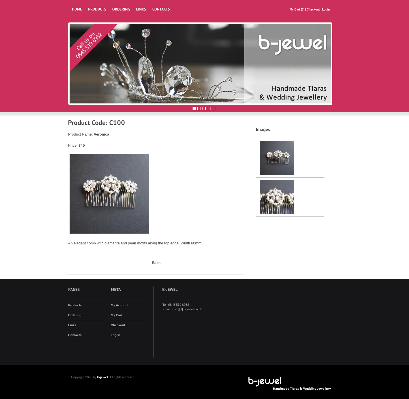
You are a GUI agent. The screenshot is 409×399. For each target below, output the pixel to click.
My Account (119, 305)
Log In (115, 335)
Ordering (74, 315)
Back (156, 263)
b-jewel (102, 377)
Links (72, 325)
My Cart (295, 9)
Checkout (313, 9)
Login (326, 9)
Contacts (75, 335)
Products (75, 305)
